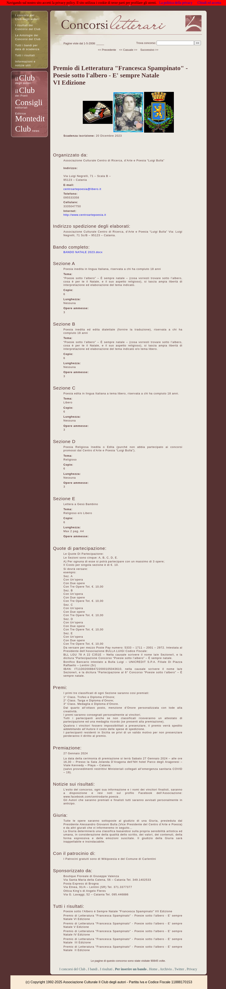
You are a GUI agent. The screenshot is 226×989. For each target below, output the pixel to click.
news (35, 130)
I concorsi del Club (72, 969)
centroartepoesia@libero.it (82, 189)
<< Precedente (107, 49)
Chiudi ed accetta (209, 2)
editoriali (21, 107)
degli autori (23, 83)
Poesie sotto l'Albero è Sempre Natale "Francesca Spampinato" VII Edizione (117, 911)
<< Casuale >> (128, 49)
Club (27, 77)
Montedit (30, 118)
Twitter (179, 969)
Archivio (166, 969)
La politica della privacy (175, 2)
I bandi (92, 969)
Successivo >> (149, 49)
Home (153, 969)
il (16, 79)
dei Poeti (21, 95)
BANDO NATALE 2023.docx (83, 252)
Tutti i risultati (25, 55)
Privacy (192, 969)
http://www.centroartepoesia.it (84, 214)
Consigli (29, 102)
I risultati (106, 969)
